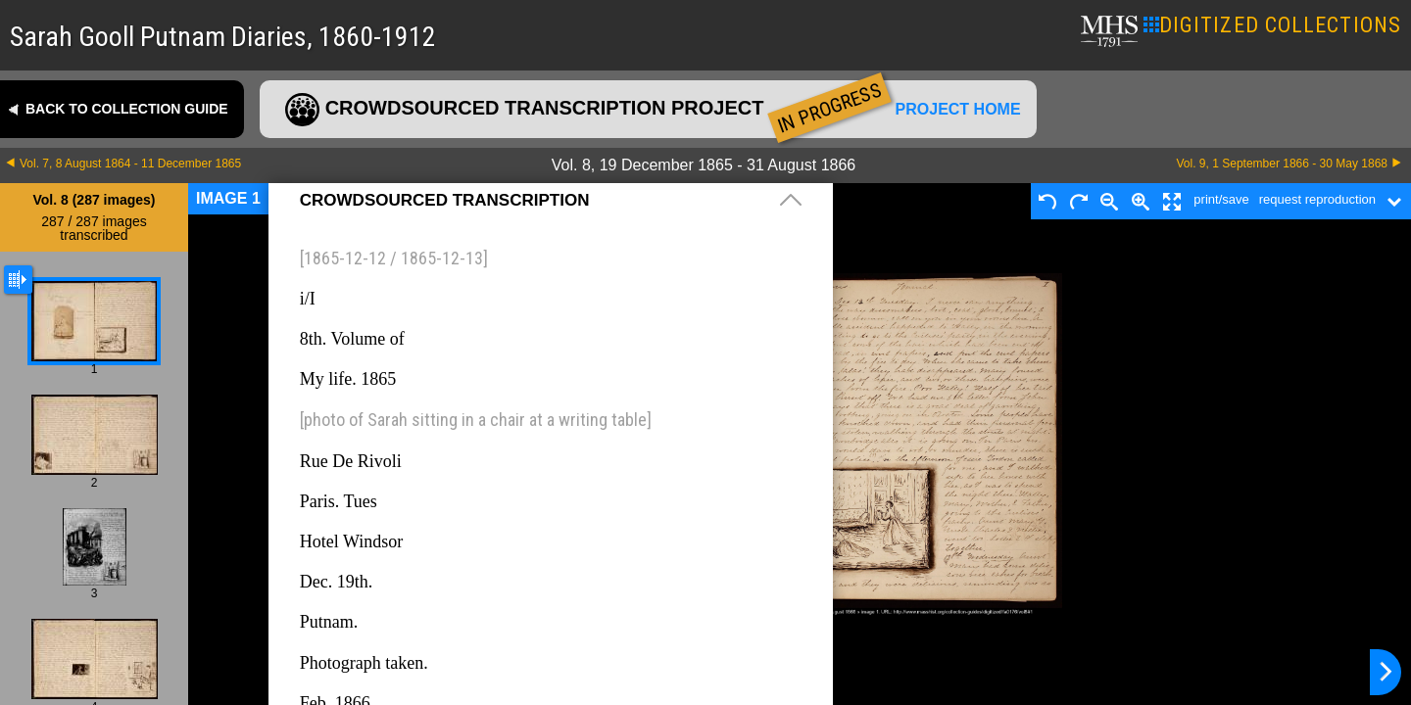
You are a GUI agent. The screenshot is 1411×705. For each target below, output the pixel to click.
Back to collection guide (126, 109)
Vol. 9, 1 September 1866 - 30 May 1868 (1282, 163)
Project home (958, 110)
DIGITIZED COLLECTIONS (1272, 25)
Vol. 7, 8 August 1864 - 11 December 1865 (130, 163)
